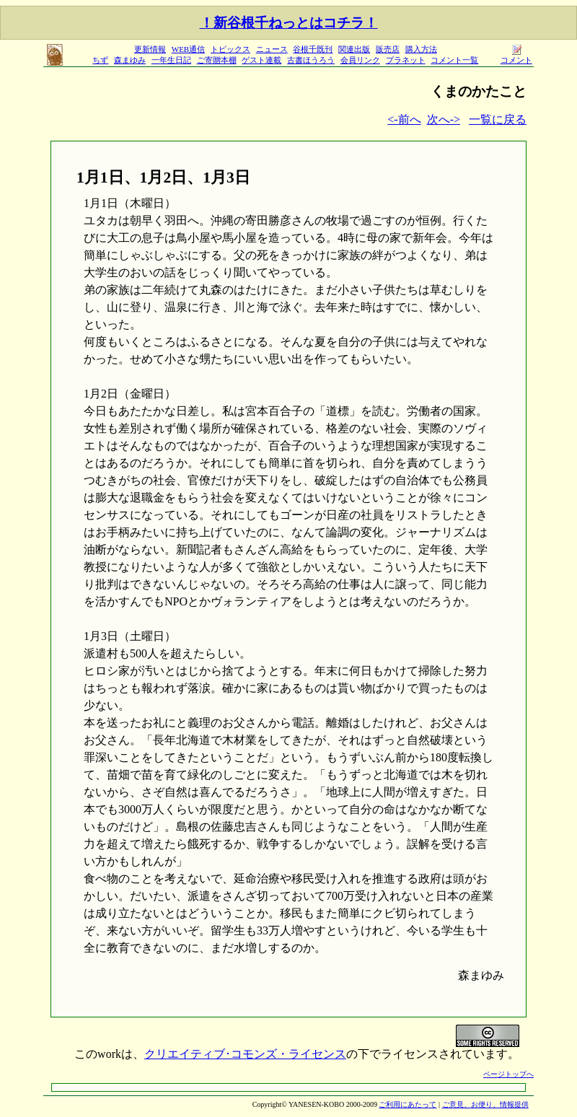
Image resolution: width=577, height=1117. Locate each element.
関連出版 (354, 49)
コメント (516, 56)
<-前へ (403, 119)
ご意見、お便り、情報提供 (485, 1104)
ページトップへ (508, 1074)
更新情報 (150, 49)
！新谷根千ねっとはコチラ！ (289, 22)
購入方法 (421, 49)
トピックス (230, 49)
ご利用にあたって (407, 1104)
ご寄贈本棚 (217, 60)
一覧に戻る (498, 119)
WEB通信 (188, 49)
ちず (100, 60)
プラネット (406, 60)
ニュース (272, 49)
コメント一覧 (454, 60)
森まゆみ (130, 60)
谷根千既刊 (312, 49)
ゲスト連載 (261, 60)
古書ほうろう (311, 60)
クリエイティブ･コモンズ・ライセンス (245, 1054)
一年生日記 (171, 60)
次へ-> (443, 119)
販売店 (388, 49)
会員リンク (360, 60)
